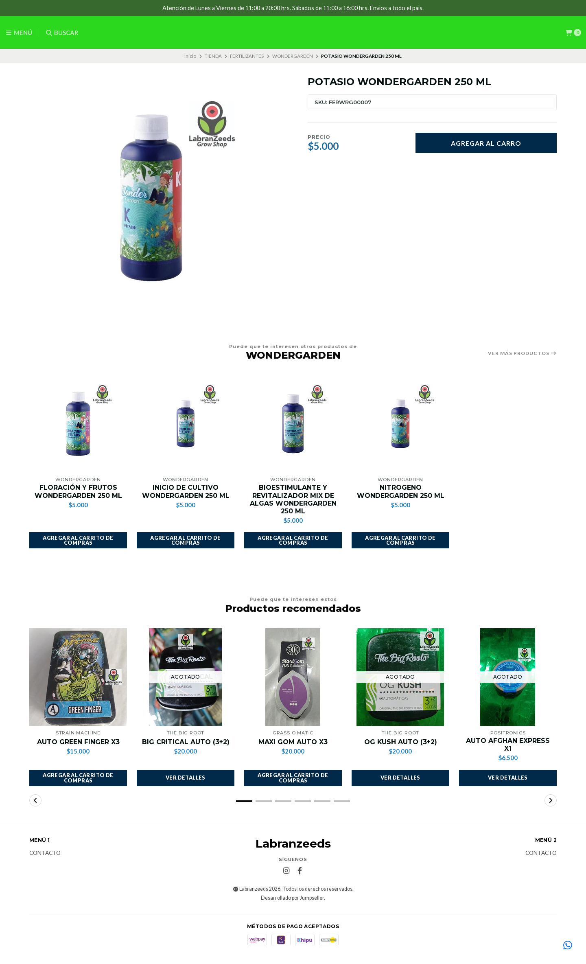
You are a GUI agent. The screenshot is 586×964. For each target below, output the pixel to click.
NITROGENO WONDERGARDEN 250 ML (400, 491)
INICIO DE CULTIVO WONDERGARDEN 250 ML (186, 491)
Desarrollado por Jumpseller (292, 898)
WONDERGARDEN (292, 56)
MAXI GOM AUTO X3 (293, 742)
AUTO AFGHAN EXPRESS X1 (508, 744)
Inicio (190, 56)
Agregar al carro (486, 143)
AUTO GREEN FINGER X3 (78, 742)
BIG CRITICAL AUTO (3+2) (186, 742)
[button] (78, 540)
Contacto (45, 853)
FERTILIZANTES (247, 56)
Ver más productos (522, 353)
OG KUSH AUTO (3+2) (400, 742)
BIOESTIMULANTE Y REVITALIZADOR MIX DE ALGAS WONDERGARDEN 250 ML (293, 499)
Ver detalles (186, 778)
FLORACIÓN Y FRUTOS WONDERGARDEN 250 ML (78, 491)
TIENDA (213, 56)
